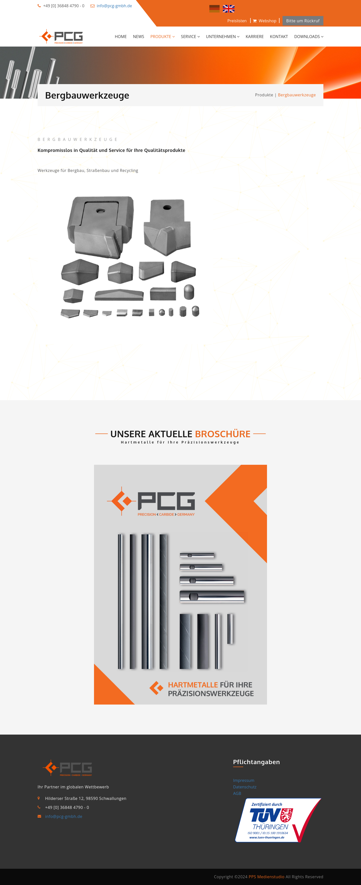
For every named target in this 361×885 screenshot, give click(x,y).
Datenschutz (244, 787)
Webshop (265, 21)
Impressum (243, 780)
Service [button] (190, 36)
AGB (237, 793)
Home (121, 36)
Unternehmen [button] (223, 36)
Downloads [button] (308, 36)
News (138, 36)
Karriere (255, 36)
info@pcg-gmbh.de (114, 6)
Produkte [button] (162, 36)
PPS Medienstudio (267, 876)
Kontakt (279, 36)
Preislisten (237, 21)
